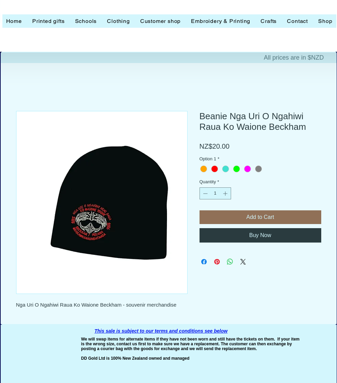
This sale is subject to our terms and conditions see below (161, 331)
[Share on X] (243, 262)
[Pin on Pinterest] (217, 262)
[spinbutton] (215, 193)
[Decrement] (205, 193)
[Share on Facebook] (204, 262)
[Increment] (226, 193)
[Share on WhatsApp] (230, 262)
